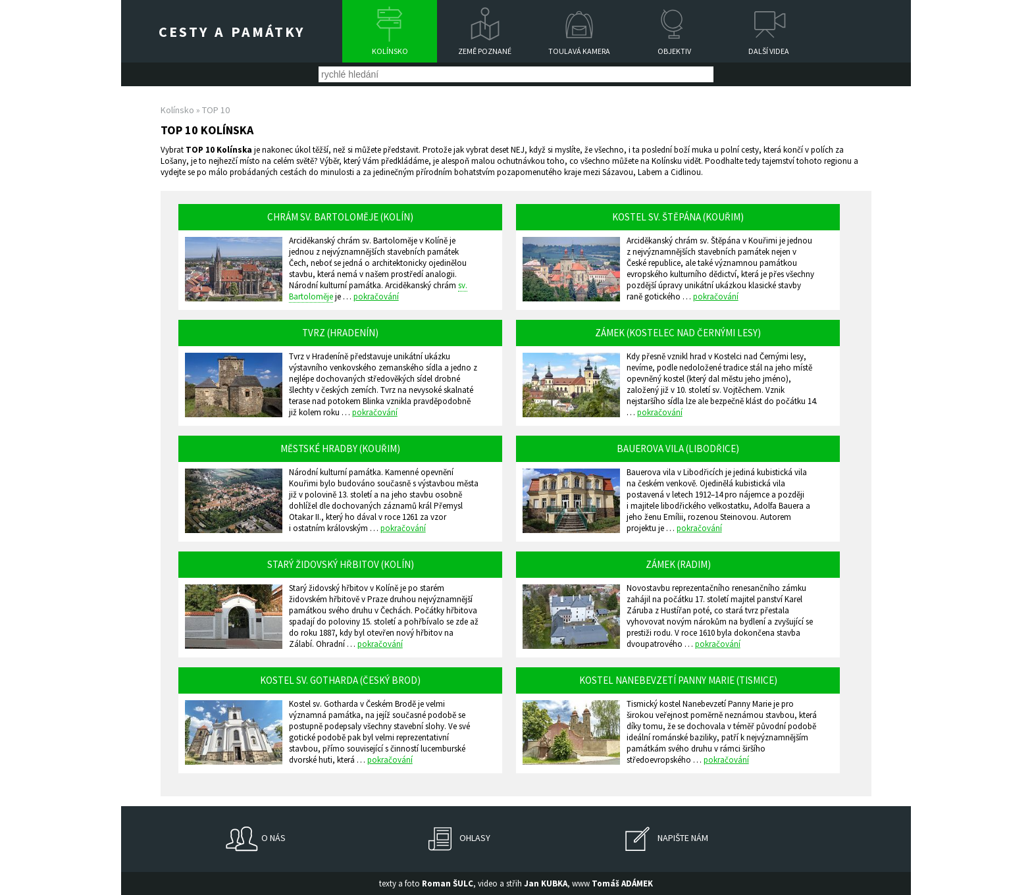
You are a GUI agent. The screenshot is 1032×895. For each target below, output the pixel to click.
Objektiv (674, 51)
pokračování (376, 296)
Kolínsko (390, 51)
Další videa (768, 51)
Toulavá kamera (579, 51)
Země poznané (484, 51)
